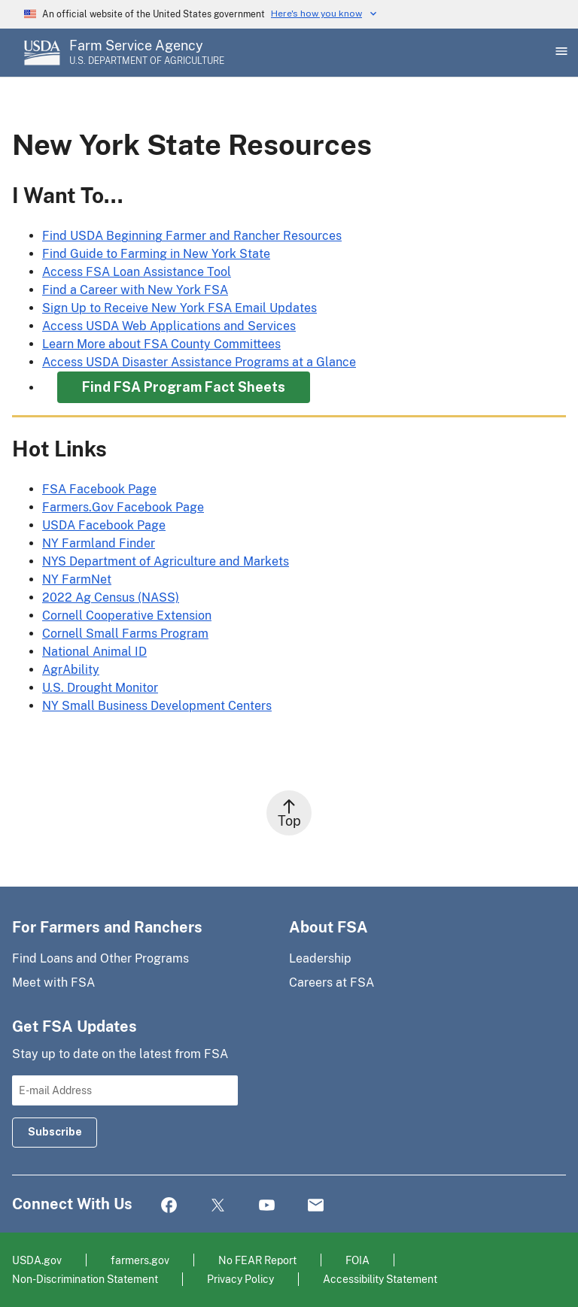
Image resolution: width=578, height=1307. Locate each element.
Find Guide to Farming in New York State (156, 254)
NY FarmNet (76, 579)
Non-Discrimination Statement (85, 1278)
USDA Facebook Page (104, 525)
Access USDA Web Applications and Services (169, 326)
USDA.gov (37, 1260)
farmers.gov (140, 1260)
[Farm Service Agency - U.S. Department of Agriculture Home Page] (146, 53)
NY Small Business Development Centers (157, 706)
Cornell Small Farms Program (125, 633)
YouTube (266, 1205)
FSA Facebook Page (99, 489)
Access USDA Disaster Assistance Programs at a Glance (199, 362)
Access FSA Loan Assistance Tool (136, 272)
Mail (315, 1205)
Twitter (217, 1205)
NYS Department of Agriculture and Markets (165, 561)
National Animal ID (94, 651)
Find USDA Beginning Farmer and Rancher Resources (192, 236)
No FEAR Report (257, 1260)
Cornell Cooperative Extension (126, 615)
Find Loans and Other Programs (100, 958)
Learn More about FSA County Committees (161, 344)
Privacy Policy (240, 1278)
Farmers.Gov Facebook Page (123, 507)
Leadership (320, 958)
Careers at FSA (331, 982)
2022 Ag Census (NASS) (110, 597)
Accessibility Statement (380, 1278)
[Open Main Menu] (560, 53)
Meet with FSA (53, 982)
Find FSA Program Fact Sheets (183, 387)
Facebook (169, 1205)
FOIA (357, 1260)
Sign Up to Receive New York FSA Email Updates (179, 308)
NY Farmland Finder (98, 543)
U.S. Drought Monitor (100, 688)
